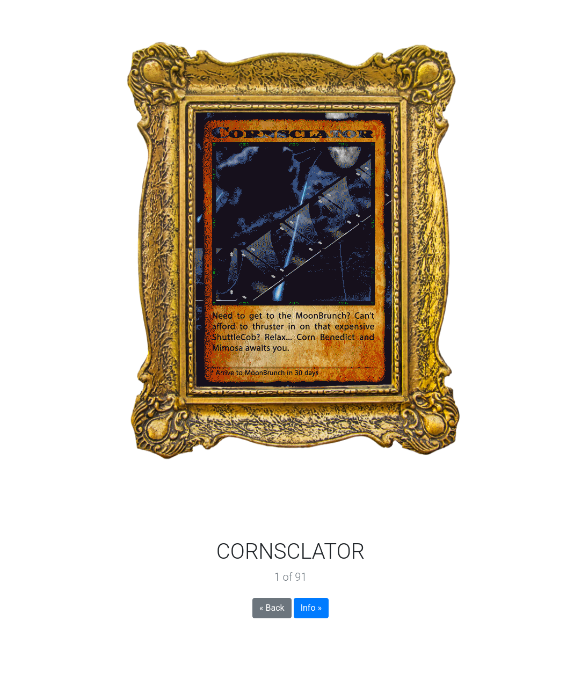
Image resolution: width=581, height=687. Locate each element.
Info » (311, 608)
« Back (272, 608)
